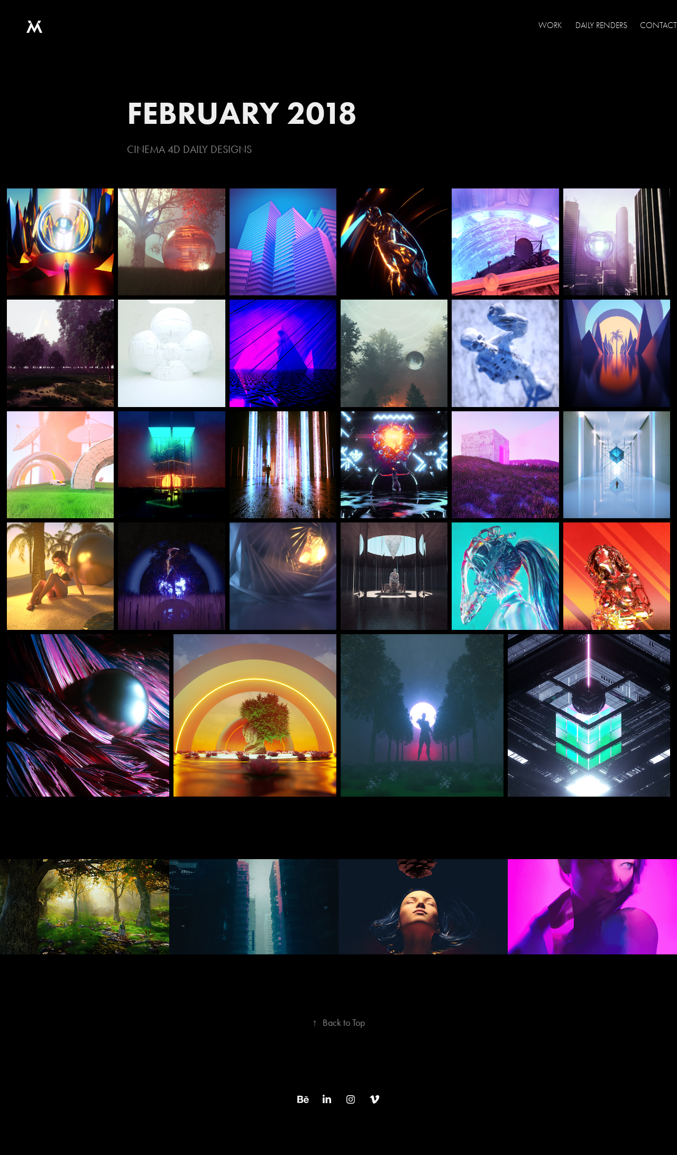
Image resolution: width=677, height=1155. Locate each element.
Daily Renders (601, 25)
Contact (658, 25)
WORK (550, 25)
